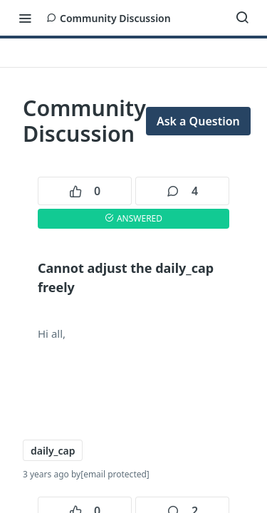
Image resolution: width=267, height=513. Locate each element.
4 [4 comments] (182, 191)
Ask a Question (198, 121)
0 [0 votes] (84, 191)
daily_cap (53, 450)
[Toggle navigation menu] (25, 17)
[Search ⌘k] (242, 17)
